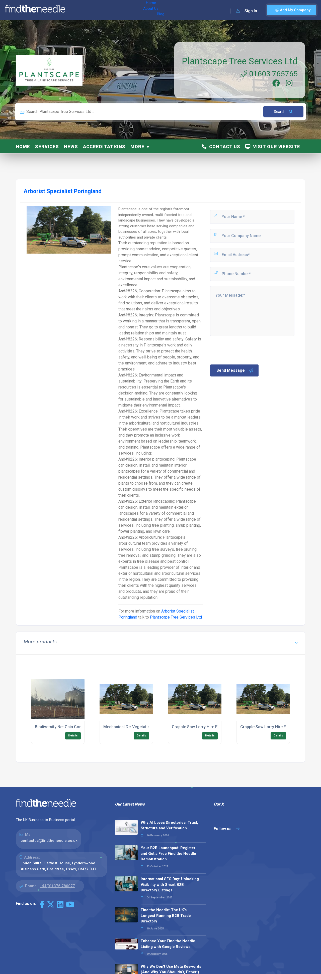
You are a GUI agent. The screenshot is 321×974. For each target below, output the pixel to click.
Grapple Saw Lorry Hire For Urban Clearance (212, 726)
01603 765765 (269, 73)
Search (283, 111)
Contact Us (221, 146)
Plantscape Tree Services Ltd (240, 61)
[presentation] (247, 349)
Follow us (226, 828)
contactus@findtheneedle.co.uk (49, 840)
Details (73, 735)
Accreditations (104, 146)
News (71, 146)
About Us (95, 10)
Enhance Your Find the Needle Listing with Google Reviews (168, 944)
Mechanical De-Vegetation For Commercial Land (148, 726)
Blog (113, 10)
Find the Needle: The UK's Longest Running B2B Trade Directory (166, 915)
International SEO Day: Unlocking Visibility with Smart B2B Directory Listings (170, 884)
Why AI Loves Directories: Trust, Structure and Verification (169, 825)
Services (47, 146)
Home (76, 10)
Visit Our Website (272, 146)
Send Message (235, 370)
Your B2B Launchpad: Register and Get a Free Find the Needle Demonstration (168, 853)
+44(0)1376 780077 (57, 886)
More (137, 146)
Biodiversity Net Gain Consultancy (66, 726)
